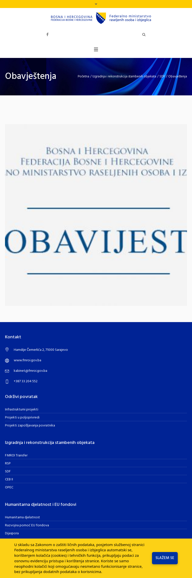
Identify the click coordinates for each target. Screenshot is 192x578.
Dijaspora (12, 533)
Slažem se (165, 558)
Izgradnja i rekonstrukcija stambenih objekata (124, 76)
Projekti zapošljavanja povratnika (30, 425)
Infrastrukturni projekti (21, 409)
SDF (162, 76)
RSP (8, 463)
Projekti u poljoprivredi (22, 417)
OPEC (9, 487)
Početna (83, 76)
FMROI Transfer (16, 455)
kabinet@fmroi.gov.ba (30, 371)
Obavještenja (177, 76)
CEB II (9, 479)
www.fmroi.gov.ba (27, 360)
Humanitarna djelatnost (22, 517)
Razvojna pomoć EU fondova (27, 525)
